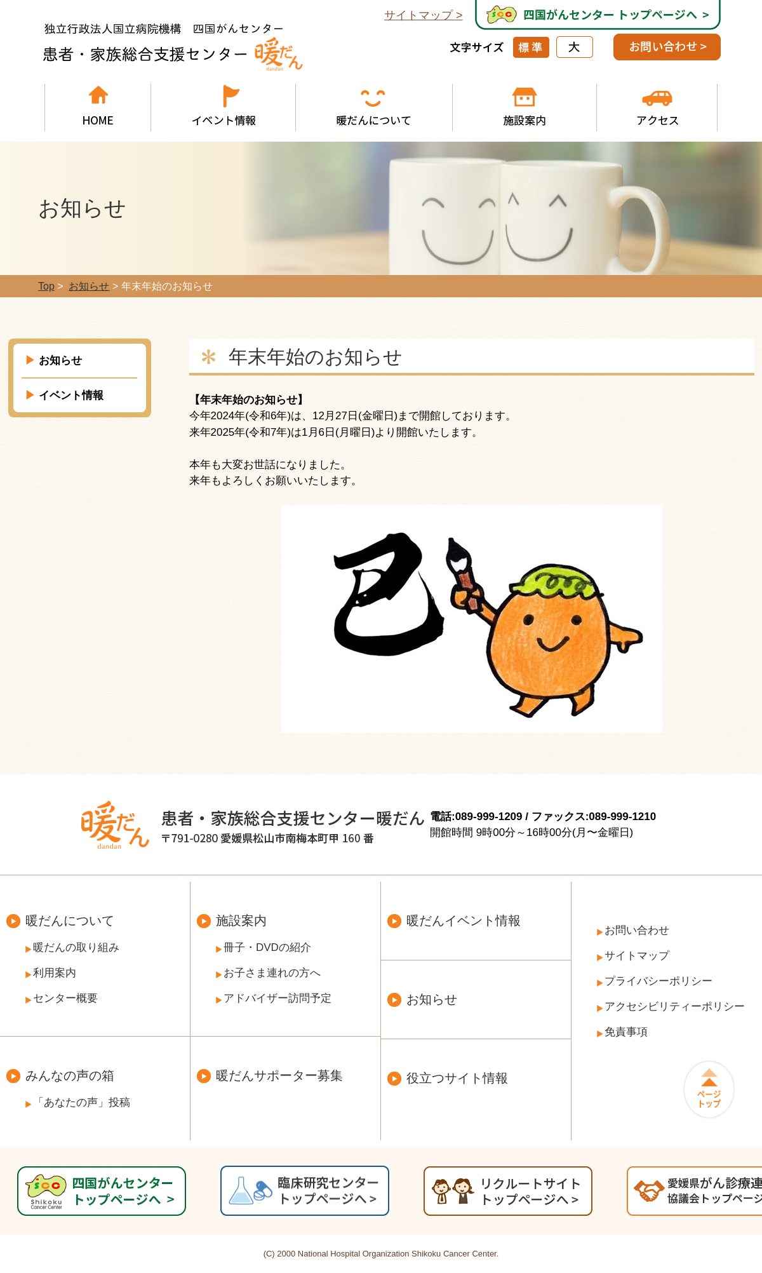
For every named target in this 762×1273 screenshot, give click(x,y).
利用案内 (54, 973)
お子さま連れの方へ (272, 973)
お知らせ (60, 360)
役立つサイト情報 (457, 1078)
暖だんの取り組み (76, 947)
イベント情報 (71, 395)
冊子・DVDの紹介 (267, 947)
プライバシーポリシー (658, 981)
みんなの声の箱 (69, 1075)
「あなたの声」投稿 (81, 1102)
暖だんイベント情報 (463, 920)
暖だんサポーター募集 (279, 1075)
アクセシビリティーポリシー (675, 1006)
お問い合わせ (637, 930)
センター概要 (65, 998)
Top (46, 286)
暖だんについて (69, 920)
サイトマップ (418, 15)
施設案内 (241, 920)
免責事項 (626, 1032)
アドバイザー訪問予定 (277, 998)
